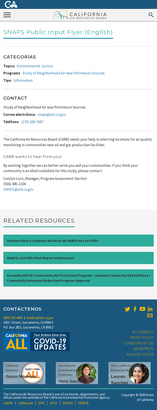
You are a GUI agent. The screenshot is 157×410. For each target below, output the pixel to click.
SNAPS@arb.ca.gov (18, 189)
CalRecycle (25, 403)
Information (23, 80)
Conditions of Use (139, 343)
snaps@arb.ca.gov (52, 114)
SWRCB (83, 403)
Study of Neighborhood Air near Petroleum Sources (63, 73)
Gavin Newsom (21, 376)
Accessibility (143, 332)
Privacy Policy (142, 337)
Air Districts (144, 349)
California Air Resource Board (79, 14)
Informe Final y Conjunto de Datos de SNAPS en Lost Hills (52, 240)
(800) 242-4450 (13, 318)
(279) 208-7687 (32, 121)
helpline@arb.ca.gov (40, 318)
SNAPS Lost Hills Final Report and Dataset (40, 258)
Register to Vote (140, 354)
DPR (41, 403)
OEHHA (68, 403)
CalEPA (8, 403)
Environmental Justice (35, 66)
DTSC (53, 403)
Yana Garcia (70, 381)
